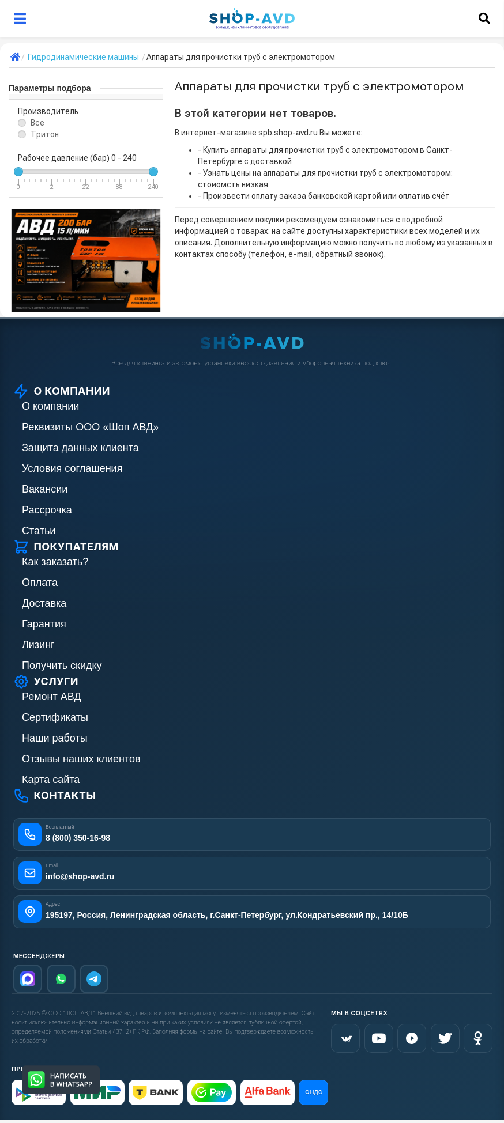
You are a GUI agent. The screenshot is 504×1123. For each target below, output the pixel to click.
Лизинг (38, 645)
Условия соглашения (72, 468)
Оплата (40, 582)
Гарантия (44, 624)
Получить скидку (62, 665)
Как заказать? (55, 562)
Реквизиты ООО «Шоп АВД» (90, 427)
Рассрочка (47, 510)
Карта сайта (51, 779)
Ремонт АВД (51, 696)
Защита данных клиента (80, 447)
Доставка (44, 603)
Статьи (38, 530)
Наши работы (55, 738)
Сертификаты (55, 717)
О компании (50, 406)
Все (37, 122)
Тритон (45, 134)
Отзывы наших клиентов (81, 759)
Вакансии (44, 489)
